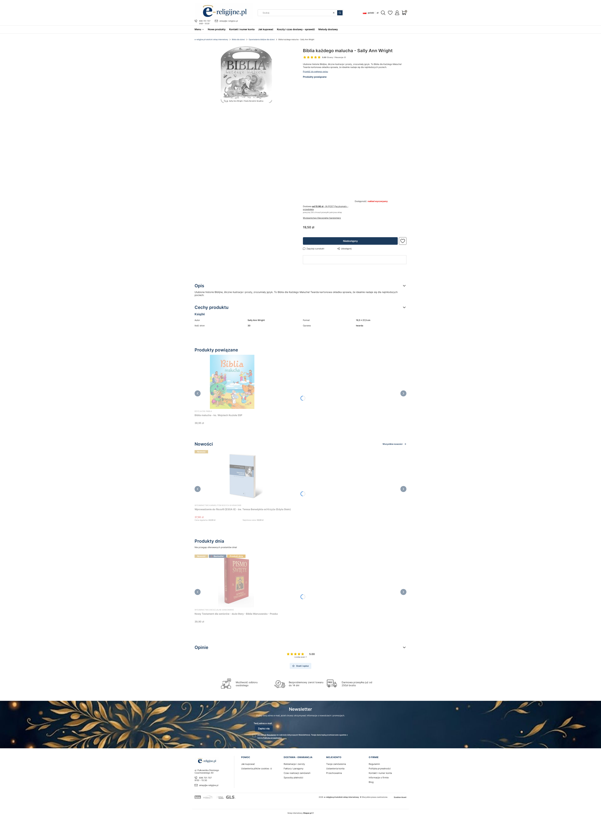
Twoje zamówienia (336, 764)
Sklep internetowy (299, 813)
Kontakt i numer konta (380, 773)
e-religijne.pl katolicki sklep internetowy (211, 39)
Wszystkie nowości (394, 444)
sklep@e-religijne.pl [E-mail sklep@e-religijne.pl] (228, 21)
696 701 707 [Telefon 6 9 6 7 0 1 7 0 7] (204, 21)
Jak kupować (248, 764)
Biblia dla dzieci (238, 39)
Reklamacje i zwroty (294, 764)
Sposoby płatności (293, 777)
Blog (371, 782)
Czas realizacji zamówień (297, 773)
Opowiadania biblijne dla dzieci (262, 39)
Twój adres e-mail (263, 723)
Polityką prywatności (272, 738)
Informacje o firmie (379, 777)
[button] (340, 12)
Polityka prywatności (380, 768)
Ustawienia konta (335, 768)
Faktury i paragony (293, 768)
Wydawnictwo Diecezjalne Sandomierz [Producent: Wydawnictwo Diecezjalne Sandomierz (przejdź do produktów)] (322, 218)
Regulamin (271, 735)
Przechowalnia (334, 773)
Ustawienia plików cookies (255, 768)
